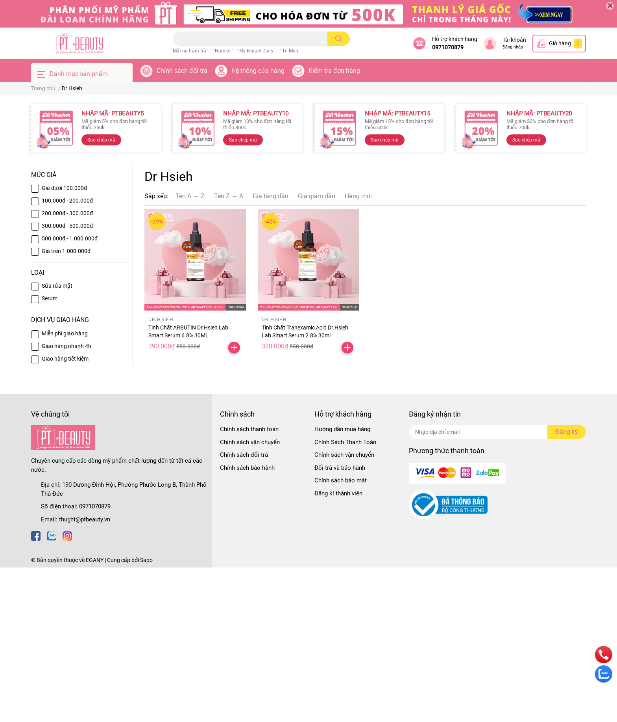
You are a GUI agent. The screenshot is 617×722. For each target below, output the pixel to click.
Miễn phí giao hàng (65, 333)
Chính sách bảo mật (340, 480)
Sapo (146, 560)
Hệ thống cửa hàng (257, 70)
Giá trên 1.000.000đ (66, 251)
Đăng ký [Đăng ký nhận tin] (566, 431)
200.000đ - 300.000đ (67, 213)
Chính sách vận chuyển (344, 454)
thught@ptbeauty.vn (84, 519)
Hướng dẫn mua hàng (342, 429)
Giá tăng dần (270, 196)
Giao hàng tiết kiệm (65, 358)
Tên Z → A (228, 196)
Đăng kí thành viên (338, 493)
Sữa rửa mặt (57, 286)
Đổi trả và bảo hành (339, 467)
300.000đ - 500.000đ (67, 226)
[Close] (610, 6)
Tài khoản (514, 40)
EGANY (94, 560)
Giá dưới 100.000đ (64, 188)
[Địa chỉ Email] (497, 432)
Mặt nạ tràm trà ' (190, 51)
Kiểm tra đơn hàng (334, 70)
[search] (338, 39)
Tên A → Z (190, 196)
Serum (49, 298)
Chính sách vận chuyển (250, 442)
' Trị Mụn (289, 51)
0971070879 (448, 47)
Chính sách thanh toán (249, 429)
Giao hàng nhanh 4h (66, 346)
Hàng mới (358, 196)
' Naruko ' (223, 51)
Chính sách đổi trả (182, 70)
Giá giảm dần (316, 196)
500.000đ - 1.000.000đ (70, 238)
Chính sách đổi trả (244, 454)
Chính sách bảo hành (247, 467)
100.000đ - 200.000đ (67, 200)
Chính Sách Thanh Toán (345, 442)
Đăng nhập (512, 47)
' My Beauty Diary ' (256, 51)
